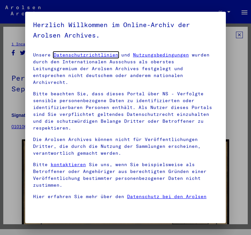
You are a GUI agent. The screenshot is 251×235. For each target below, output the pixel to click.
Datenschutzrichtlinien (86, 55)
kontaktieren (68, 164)
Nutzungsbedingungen (161, 55)
